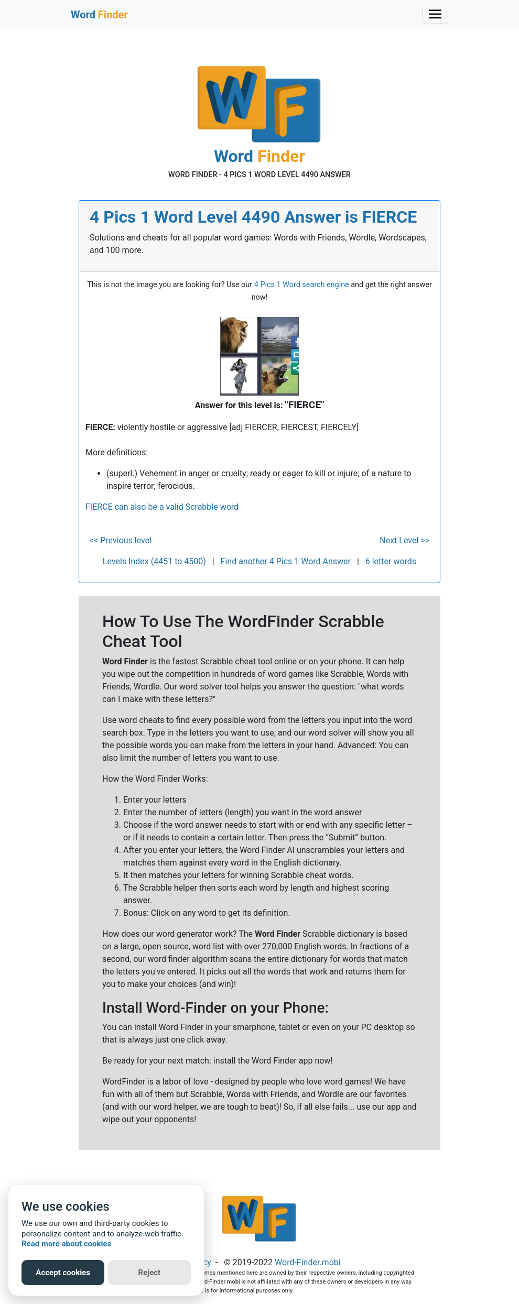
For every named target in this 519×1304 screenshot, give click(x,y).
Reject (149, 1272)
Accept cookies (63, 1272)
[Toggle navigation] (435, 15)
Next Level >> (404, 540)
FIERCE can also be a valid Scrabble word (162, 507)
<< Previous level (121, 540)
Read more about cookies (66, 1243)
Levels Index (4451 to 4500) (154, 561)
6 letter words (390, 561)
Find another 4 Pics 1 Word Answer (286, 561)
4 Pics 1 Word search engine (301, 284)
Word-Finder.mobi (308, 1262)
